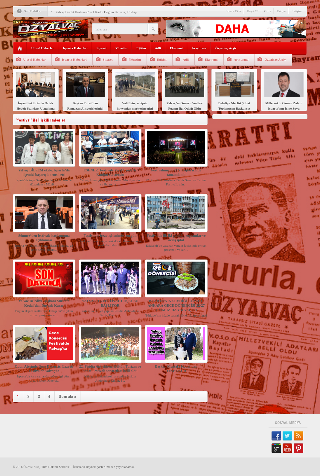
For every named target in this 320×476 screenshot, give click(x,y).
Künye (281, 11)
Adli (158, 48)
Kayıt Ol (252, 11)
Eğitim (141, 48)
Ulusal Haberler (42, 48)
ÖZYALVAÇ (31, 467)
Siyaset (101, 48)
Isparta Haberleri (75, 48)
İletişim (297, 11)
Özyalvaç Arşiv (226, 48)
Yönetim (121, 48)
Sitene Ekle (233, 11)
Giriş (267, 11)
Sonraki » (67, 396)
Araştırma (199, 48)
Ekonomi (176, 48)
